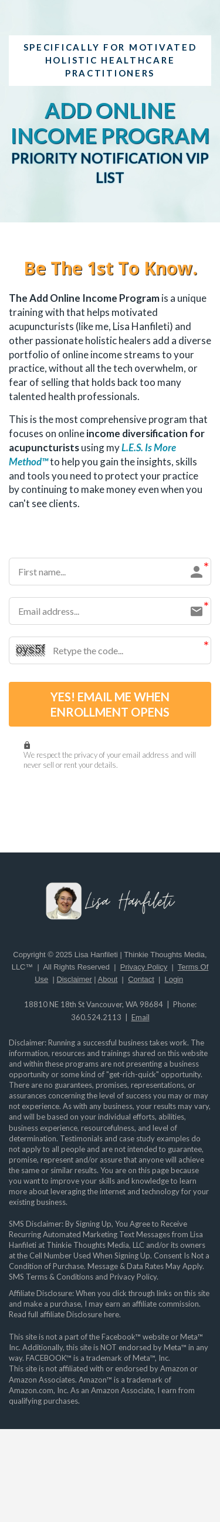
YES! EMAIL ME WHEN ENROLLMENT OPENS (110, 704)
